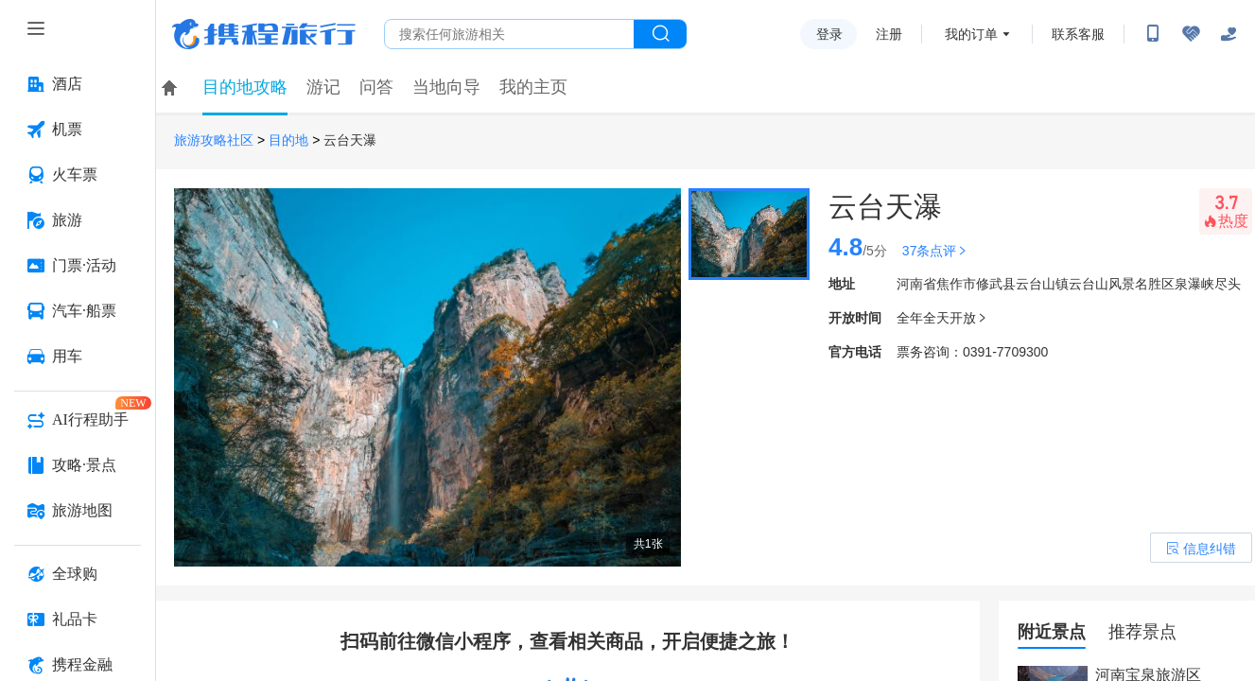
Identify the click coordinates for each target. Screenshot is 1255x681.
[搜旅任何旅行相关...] (509, 34)
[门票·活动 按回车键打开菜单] (77, 266)
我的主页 (533, 87)
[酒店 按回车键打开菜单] (77, 84)
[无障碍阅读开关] (1190, 34)
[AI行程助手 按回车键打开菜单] (77, 420)
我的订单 (971, 34)
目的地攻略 (245, 87)
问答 (376, 87)
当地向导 (446, 87)
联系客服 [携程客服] (1078, 34)
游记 (323, 87)
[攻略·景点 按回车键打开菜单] (77, 465)
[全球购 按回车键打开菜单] (77, 574)
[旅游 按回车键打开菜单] (77, 220)
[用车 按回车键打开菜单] (77, 356)
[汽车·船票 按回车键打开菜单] (77, 311)
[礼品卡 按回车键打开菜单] (77, 619)
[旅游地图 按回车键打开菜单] (77, 511)
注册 (889, 34)
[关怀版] (1228, 34)
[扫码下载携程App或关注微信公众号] (1152, 34)
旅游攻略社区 (213, 140)
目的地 (288, 140)
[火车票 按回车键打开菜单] (77, 175)
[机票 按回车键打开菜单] (77, 129)
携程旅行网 (264, 34)
